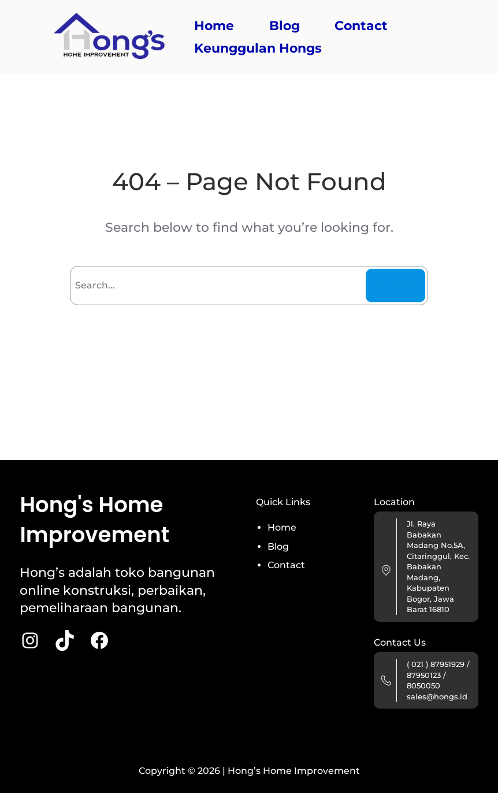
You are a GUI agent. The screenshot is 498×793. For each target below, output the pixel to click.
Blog (278, 546)
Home (214, 25)
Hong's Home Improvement (94, 520)
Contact (286, 564)
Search (395, 285)
